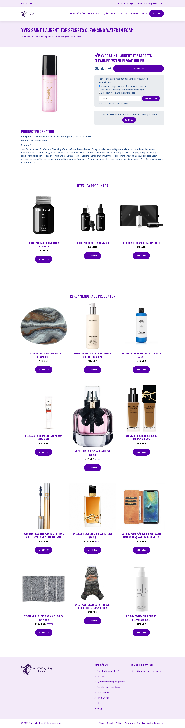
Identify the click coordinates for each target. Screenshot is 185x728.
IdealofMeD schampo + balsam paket (141, 243)
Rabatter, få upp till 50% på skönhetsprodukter (124, 86)
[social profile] (31, 3)
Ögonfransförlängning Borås (111, 681)
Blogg (134, 13)
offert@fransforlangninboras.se (149, 3)
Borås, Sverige (127, 3)
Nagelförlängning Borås (108, 687)
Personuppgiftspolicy (134, 723)
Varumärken (50, 136)
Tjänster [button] (108, 13)
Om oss (123, 13)
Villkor (119, 723)
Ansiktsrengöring (65, 136)
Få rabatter (151, 98)
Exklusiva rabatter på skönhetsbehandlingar (122, 89)
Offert (100, 703)
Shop (144, 13)
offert (156, 13)
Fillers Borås (103, 697)
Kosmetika (39, 136)
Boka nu (129, 120)
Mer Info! (139, 68)
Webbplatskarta (155, 723)
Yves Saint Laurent (83, 136)
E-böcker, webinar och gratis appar (118, 92)
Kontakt (110, 723)
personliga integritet (109, 103)
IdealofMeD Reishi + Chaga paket (92, 243)
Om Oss (100, 676)
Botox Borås (103, 692)
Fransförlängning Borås (84, 13)
